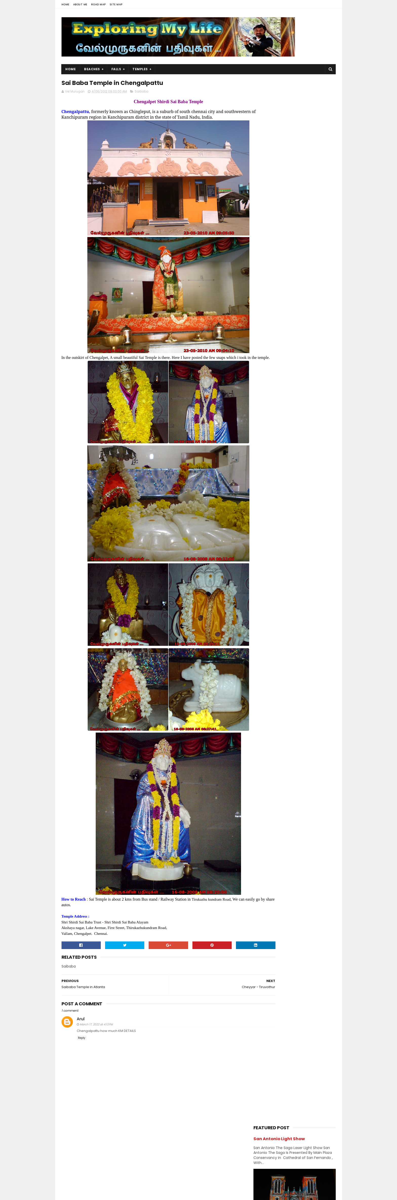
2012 (263, 634)
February (272, 737)
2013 (263, 627)
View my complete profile (107, 1164)
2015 (263, 613)
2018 (263, 592)
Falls (116, 69)
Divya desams (303, 448)
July (267, 674)
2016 (263, 606)
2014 (263, 620)
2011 (263, 746)
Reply (81, 1051)
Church (300, 440)
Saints (314, 528)
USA (259, 555)
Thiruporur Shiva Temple (302, 387)
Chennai (312, 431)
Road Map (98, 4)
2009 (264, 753)
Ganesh (312, 457)
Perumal (308, 519)
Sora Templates (93, 1194)
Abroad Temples (269, 422)
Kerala (261, 493)
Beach (283, 431)
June (268, 681)
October (271, 653)
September (274, 660)
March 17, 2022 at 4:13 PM (96, 1037)
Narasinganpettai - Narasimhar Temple (298, 366)
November (274, 646)
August (270, 667)
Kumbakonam (293, 493)
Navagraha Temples (272, 519)
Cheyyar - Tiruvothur (283, 708)
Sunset (261, 546)
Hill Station (264, 475)
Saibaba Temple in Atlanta (288, 722)
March (269, 730)
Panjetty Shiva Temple (300, 294)
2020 (264, 578)
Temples (140, 69)
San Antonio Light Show (279, 93)
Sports (298, 537)
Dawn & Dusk (266, 448)
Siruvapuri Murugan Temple (305, 317)
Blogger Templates (126, 1194)
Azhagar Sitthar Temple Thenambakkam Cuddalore (305, 343)
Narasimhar (265, 510)
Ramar (261, 528)
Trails (317, 546)
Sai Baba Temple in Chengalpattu (294, 715)
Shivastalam (266, 537)
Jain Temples (266, 484)
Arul (81, 1032)
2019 (263, 585)
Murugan (286, 502)
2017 (263, 599)
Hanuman (263, 466)
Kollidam (270, 694)
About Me (80, 4)
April (268, 688)
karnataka (299, 484)
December (274, 640)
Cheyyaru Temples (280, 701)
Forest (284, 457)
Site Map (116, 4)
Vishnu (286, 555)
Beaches (92, 69)
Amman (304, 422)
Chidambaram (267, 440)
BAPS (260, 431)
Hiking (290, 466)
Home (65, 4)
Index (293, 475)
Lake (259, 502)
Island (316, 475)
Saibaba (141, 93)
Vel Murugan (101, 1158)
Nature (294, 510)
